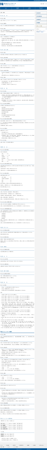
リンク (46, 3)
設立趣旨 (7, 445)
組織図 (28, 445)
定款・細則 (42, 3)
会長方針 (14, 445)
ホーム (2, 445)
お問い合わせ (41, 445)
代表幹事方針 (21, 445)
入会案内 (34, 445)
